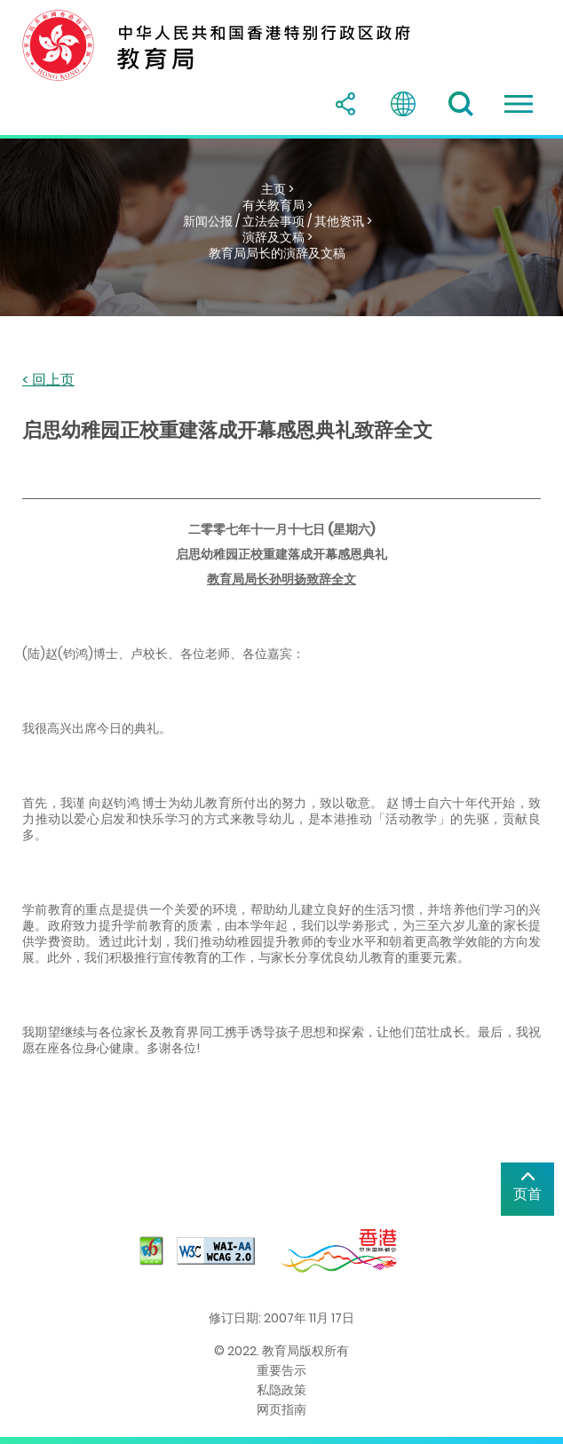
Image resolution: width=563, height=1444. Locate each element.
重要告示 (281, 1370)
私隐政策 (281, 1390)
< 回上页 (48, 380)
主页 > (277, 189)
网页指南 (281, 1409)
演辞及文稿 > (277, 237)
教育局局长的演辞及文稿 (277, 253)
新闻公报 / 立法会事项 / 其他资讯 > (277, 221)
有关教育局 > (277, 205)
